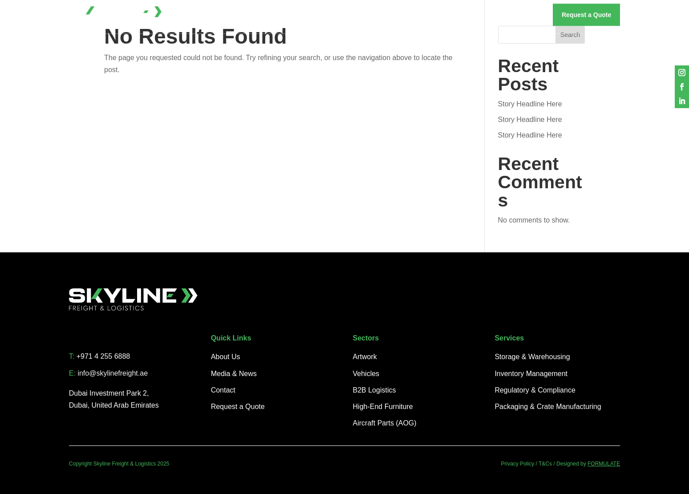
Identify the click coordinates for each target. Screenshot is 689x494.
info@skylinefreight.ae (112, 373)
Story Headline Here (530, 104)
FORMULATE (604, 464)
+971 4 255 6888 (103, 356)
